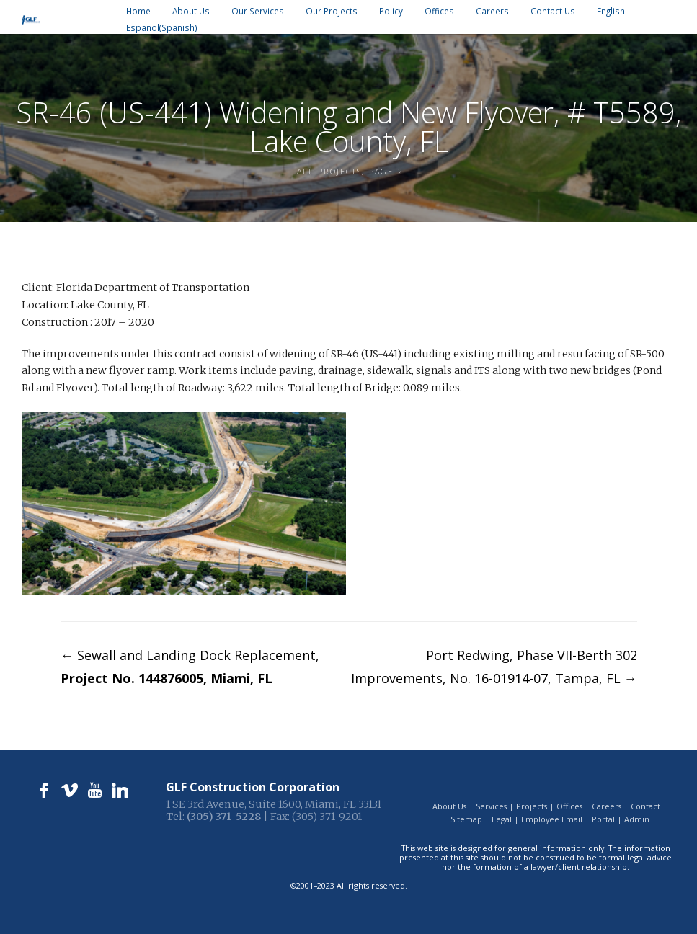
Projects (531, 806)
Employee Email (551, 819)
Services (491, 806)
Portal (603, 819)
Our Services (257, 11)
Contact (645, 806)
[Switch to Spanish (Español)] (161, 27)
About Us (191, 11)
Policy (391, 11)
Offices (439, 11)
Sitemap (466, 819)
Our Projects (332, 11)
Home (138, 11)
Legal (502, 819)
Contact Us (552, 11)
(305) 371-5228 (224, 816)
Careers (492, 11)
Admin (636, 819)
